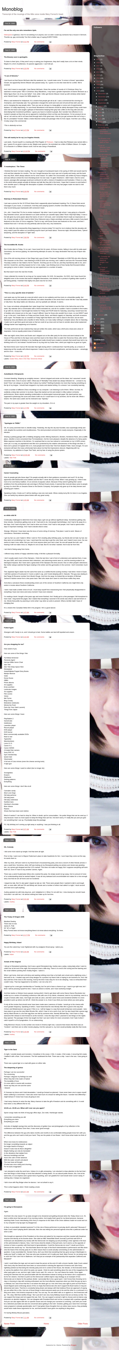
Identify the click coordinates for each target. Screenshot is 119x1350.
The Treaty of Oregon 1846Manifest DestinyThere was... (103, 271)
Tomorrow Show (36, 359)
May (100, 115)
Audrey (12, 902)
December (102, 93)
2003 (98, 325)
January (101, 315)
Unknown (99, 347)
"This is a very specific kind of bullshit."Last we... (104, 195)
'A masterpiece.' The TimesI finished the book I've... (103, 166)
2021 (98, 59)
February (101, 125)
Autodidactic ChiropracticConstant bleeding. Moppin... (104, 204)
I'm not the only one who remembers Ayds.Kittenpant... (104, 131)
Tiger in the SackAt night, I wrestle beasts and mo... (104, 299)
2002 (98, 328)
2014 (98, 69)
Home (46, 1324)
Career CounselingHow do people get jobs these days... (104, 222)
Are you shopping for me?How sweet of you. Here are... (104, 250)
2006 (98, 91)
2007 (98, 88)
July (100, 109)
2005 (98, 319)
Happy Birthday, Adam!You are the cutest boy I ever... (104, 281)
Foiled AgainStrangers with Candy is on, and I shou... (104, 241)
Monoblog (12, 9)
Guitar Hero (14, 359)
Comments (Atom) (50, 1330)
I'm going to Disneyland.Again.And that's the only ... (104, 308)
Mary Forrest (100, 343)
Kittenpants (8, 35)
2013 (98, 72)
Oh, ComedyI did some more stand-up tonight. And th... (104, 260)
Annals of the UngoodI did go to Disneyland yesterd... (104, 290)
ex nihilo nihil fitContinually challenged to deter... (103, 233)
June (100, 112)
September (102, 103)
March (100, 122)
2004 (98, 322)
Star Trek (13, 458)
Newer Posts (9, 1324)
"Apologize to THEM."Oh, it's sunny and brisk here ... (104, 213)
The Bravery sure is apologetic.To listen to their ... (104, 140)
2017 (98, 66)
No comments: (39, 42)
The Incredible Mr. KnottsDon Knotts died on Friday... (104, 186)
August (101, 106)
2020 (98, 63)
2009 (98, 81)
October (101, 100)
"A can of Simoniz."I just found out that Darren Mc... (104, 148)
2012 (98, 75)
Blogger (73, 1345)
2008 (98, 84)
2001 (98, 331)
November (102, 97)
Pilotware (49, 142)
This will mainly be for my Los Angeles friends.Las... (104, 157)
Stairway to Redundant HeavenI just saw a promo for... (103, 176)
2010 (98, 78)
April (100, 119)
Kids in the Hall (24, 359)
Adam (12, 954)
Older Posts (83, 1324)
